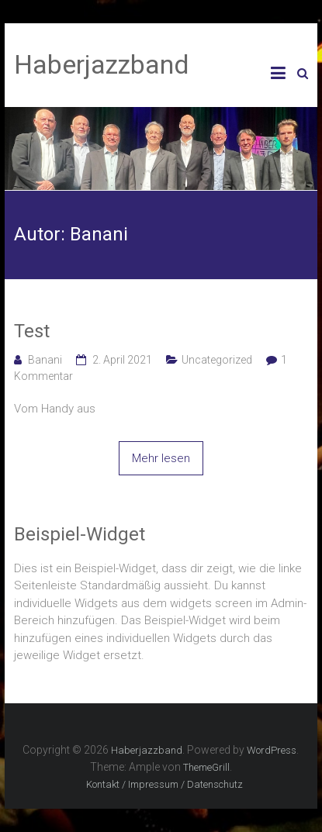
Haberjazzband (101, 64)
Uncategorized (217, 360)
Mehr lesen (161, 458)
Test (32, 331)
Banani (45, 360)
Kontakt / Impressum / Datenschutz (164, 784)
